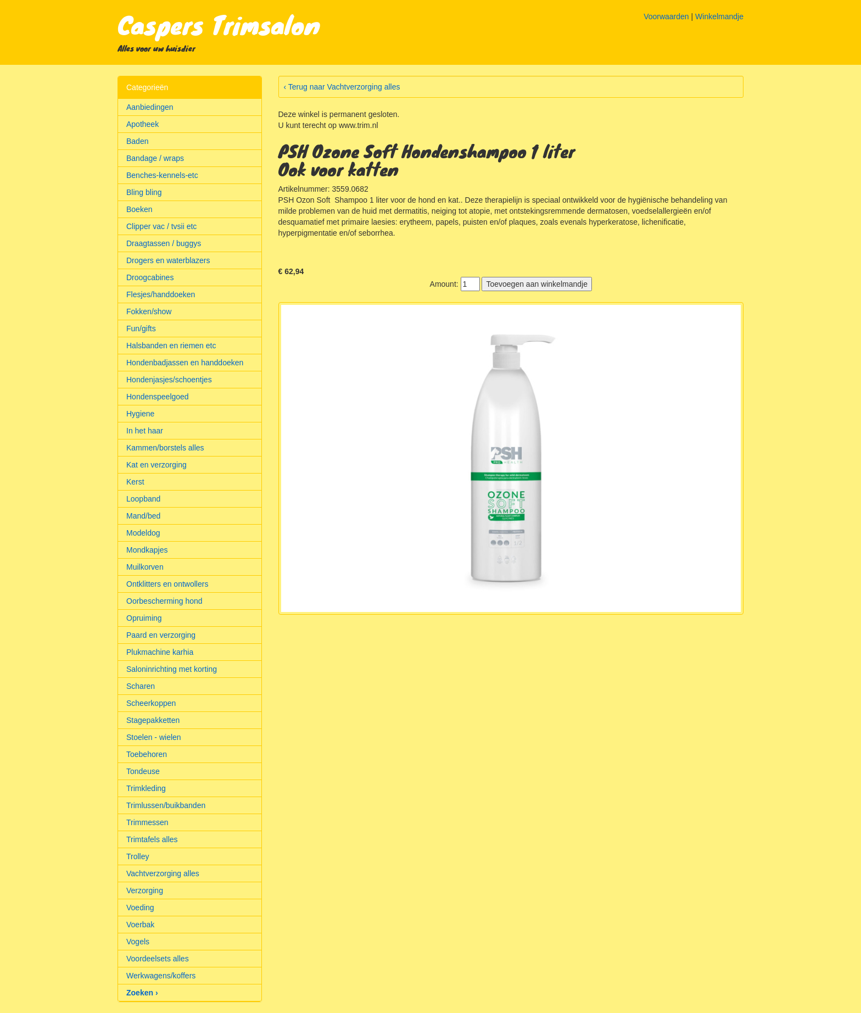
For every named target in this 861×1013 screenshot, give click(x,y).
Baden (137, 141)
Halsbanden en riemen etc (171, 345)
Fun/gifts (141, 328)
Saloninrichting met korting (171, 669)
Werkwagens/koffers (160, 975)
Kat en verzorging (156, 464)
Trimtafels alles (152, 839)
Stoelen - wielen (153, 737)
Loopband (143, 498)
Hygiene (140, 413)
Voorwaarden (666, 16)
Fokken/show (148, 311)
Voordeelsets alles (157, 958)
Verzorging (144, 890)
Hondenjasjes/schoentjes (169, 379)
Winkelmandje (719, 16)
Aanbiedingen (150, 107)
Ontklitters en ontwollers (167, 584)
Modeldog (143, 532)
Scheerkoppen (151, 703)
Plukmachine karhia (159, 652)
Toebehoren (146, 754)
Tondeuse (143, 771)
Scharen (140, 686)
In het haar (144, 430)
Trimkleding (146, 788)
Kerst (135, 481)
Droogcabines (150, 277)
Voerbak (140, 924)
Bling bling (144, 192)
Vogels (137, 941)
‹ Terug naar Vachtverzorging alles (342, 86)
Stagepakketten (153, 720)
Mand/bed (143, 515)
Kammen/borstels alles (165, 447)
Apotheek (142, 124)
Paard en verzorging (160, 635)
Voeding (140, 907)
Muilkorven (145, 567)
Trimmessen (147, 822)
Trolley (137, 856)
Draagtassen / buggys (163, 243)
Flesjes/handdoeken (160, 294)
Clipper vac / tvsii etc (161, 226)
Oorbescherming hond (164, 601)
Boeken (139, 209)
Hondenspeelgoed (157, 396)
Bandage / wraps (155, 158)
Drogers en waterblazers (168, 260)
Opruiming (144, 618)
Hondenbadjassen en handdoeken (184, 362)
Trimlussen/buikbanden (165, 805)
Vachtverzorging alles (162, 873)
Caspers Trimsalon (219, 24)
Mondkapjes (147, 550)
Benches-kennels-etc (162, 175)
